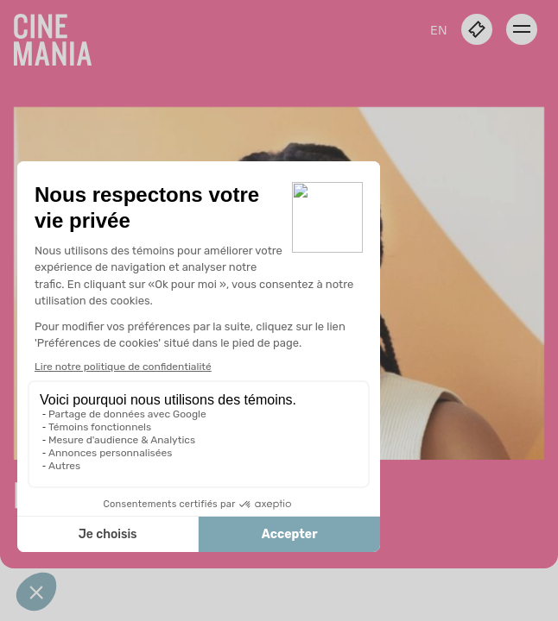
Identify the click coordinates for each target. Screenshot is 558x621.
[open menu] (521, 29)
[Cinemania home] (59, 36)
